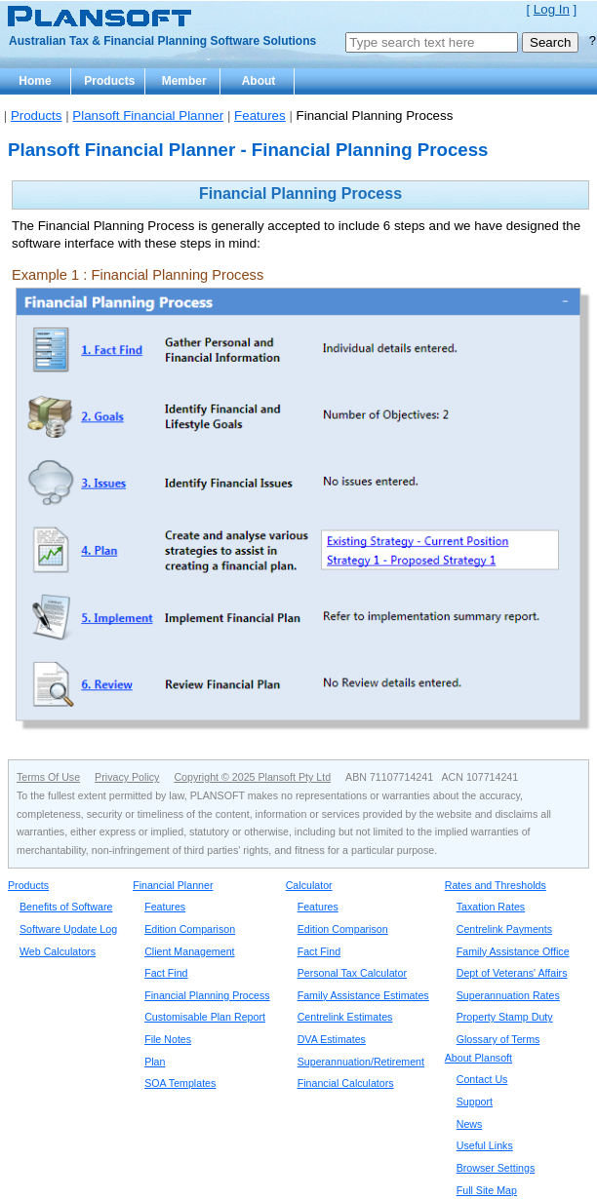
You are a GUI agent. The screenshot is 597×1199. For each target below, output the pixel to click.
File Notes (167, 1039)
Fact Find (165, 973)
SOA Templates (180, 1083)
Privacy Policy (127, 777)
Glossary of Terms (498, 1039)
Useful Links (485, 1145)
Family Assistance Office (513, 951)
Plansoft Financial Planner (147, 115)
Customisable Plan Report (204, 1017)
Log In (552, 9)
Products (109, 81)
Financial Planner (173, 885)
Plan (154, 1061)
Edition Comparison (189, 929)
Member (184, 81)
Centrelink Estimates (345, 1017)
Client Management (189, 951)
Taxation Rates (491, 906)
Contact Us (482, 1079)
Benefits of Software (66, 906)
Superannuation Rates (508, 995)
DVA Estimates (332, 1039)
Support (475, 1101)
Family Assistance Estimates (363, 995)
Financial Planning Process (207, 995)
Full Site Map (487, 1190)
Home (35, 81)
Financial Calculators (346, 1083)
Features (260, 115)
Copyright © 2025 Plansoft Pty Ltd (252, 777)
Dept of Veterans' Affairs (512, 973)
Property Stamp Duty (505, 1017)
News (470, 1124)
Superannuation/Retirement (361, 1061)
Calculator (309, 885)
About (259, 81)
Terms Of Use (48, 777)
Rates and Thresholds (495, 885)
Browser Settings (496, 1168)
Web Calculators (58, 951)
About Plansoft (478, 1058)
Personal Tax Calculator (352, 973)
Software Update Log (68, 929)
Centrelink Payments (504, 929)
